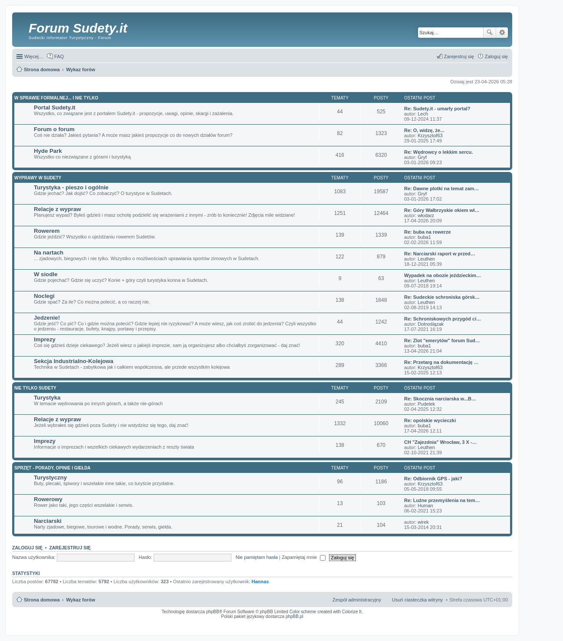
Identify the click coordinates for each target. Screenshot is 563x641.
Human (425, 505)
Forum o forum (54, 129)
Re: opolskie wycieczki (430, 420)
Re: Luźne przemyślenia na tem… (442, 500)
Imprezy (45, 339)
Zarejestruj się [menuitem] (459, 56)
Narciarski (48, 521)
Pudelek (426, 403)
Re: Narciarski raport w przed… (439, 253)
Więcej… (33, 56)
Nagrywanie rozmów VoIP (442, 622)
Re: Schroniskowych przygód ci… (442, 318)
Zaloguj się (27, 547)
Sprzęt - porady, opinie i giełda (52, 468)
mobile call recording (500, 625)
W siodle (45, 274)
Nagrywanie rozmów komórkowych (468, 625)
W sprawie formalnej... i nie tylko (56, 98)
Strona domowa (42, 599)
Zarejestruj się (70, 547)
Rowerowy (48, 499)
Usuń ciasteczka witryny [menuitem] (417, 599)
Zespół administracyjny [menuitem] (357, 599)
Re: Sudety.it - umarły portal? (437, 108)
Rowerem (46, 231)
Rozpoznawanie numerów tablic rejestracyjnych (485, 622)
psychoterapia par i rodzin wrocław (492, 627)
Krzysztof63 (430, 135)
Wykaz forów (80, 599)
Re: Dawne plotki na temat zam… (441, 188)
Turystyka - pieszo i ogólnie (71, 187)
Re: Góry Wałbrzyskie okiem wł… (441, 210)
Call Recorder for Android (411, 622)
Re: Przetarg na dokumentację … (441, 362)
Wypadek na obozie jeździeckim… (442, 275)
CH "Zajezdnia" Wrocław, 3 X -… (440, 442)
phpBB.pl (294, 616)
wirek (423, 522)
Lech (423, 113)
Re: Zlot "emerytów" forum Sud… (442, 340)
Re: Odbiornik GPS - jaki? (433, 478)
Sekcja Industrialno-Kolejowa (73, 361)
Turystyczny (50, 477)
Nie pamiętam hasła (257, 557)
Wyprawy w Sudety (37, 177)
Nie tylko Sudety (35, 388)
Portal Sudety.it (55, 107)
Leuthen (426, 258)
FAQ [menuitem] (59, 56)
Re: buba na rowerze (427, 232)
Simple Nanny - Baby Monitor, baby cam (372, 622)
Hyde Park (48, 151)
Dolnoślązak (431, 324)
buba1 (424, 237)
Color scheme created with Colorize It (326, 611)
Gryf (422, 157)
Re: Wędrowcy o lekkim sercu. (438, 152)
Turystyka (47, 397)
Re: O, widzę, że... (424, 130)
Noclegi (44, 296)
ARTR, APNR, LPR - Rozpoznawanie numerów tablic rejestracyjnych (309, 622)
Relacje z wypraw (57, 209)
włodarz (426, 215)
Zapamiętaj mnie (304, 557)
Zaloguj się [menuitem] (496, 56)
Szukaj (489, 32)
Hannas (260, 581)
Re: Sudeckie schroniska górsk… (442, 297)
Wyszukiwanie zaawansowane (502, 32)
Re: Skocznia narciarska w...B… (440, 398)
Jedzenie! (47, 317)
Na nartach (48, 252)
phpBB (212, 611)
